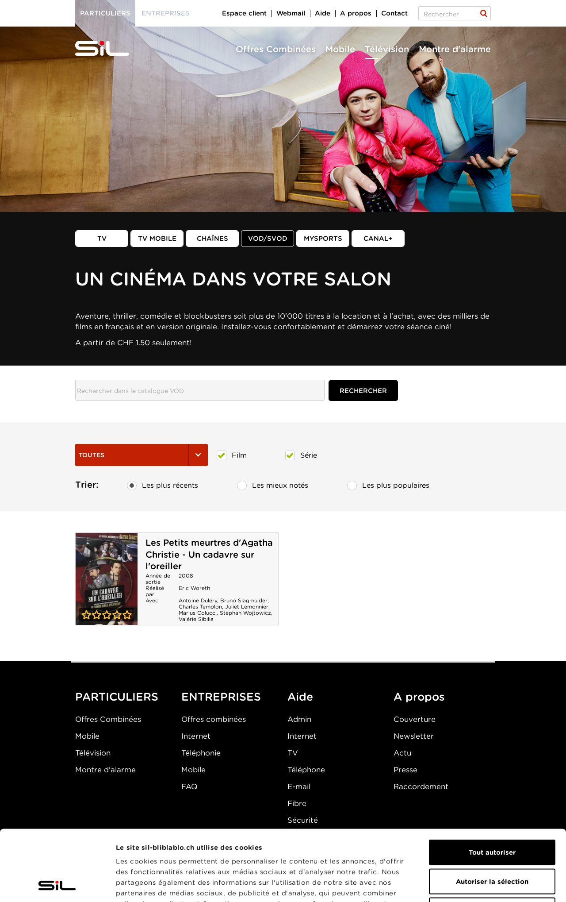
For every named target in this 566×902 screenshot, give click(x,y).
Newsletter (414, 736)
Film (232, 455)
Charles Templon (200, 606)
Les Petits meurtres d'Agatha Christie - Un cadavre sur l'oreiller (209, 554)
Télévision (387, 49)
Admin (299, 719)
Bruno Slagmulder (244, 600)
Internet (195, 736)
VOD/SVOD (267, 239)
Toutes (141, 455)
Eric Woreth (194, 588)
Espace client (244, 13)
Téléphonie (201, 752)
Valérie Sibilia (196, 619)
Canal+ (378, 239)
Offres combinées (213, 719)
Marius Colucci (198, 612)
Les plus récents (162, 485)
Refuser (492, 844)
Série (301, 455)
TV (102, 239)
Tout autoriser (492, 786)
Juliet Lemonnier (246, 606)
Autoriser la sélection (492, 815)
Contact (394, 13)
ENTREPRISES (221, 696)
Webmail (290, 13)
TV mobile (157, 239)
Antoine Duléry (198, 600)
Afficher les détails (498, 885)
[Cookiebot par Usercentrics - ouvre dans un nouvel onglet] (57, 884)
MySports (323, 239)
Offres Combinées (276, 49)
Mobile (340, 49)
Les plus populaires (388, 485)
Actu (402, 752)
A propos (355, 13)
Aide (322, 13)
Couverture (415, 719)
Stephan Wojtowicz (245, 612)
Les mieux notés (272, 485)
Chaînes (212, 239)
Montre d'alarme (455, 49)
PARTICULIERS (116, 696)
